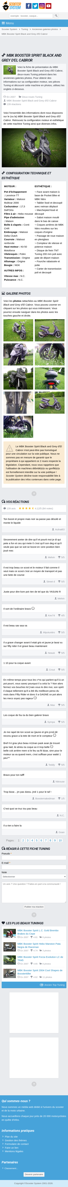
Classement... (11, 1168)
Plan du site (11, 1136)
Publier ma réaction (34, 907)
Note (4, 872)
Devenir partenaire (34, 1174)
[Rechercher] (56, 16)
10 (60, 840)
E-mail (6, 862)
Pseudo (7, 853)
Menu (8, 23)
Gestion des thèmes (16, 1140)
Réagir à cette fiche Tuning (28, 849)
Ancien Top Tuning (52, 984)
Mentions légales (14, 1151)
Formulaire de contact (17, 1144)
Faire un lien (11, 1147)
